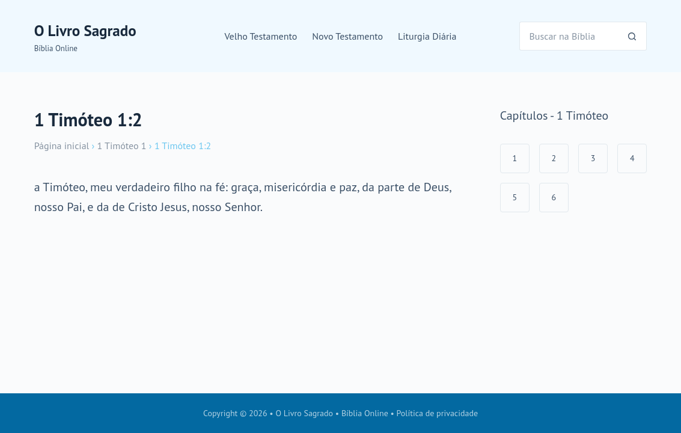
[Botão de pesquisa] (632, 36)
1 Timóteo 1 (122, 146)
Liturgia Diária (427, 36)
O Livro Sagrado (85, 30)
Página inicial (62, 146)
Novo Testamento (347, 36)
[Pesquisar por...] (568, 36)
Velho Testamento (260, 36)
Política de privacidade (437, 413)
